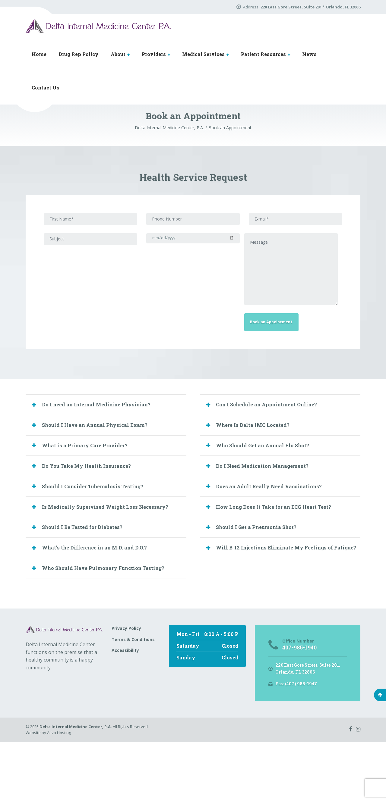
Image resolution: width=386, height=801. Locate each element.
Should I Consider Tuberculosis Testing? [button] (99, 533)
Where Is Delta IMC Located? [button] (258, 464)
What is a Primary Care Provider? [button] (91, 487)
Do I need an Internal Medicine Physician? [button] (103, 442)
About (118, 54)
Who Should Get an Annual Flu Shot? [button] (270, 487)
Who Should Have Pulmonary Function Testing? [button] (112, 624)
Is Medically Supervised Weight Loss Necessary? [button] (112, 556)
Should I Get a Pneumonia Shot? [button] (262, 578)
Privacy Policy (126, 686)
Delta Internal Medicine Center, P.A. (76, 785)
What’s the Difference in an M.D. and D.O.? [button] (101, 601)
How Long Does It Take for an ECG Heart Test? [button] (281, 556)
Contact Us (45, 87)
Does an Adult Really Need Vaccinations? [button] (276, 533)
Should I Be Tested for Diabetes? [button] (87, 578)
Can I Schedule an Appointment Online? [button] (274, 442)
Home (39, 54)
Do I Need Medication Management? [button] (268, 510)
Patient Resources (263, 54)
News (309, 54)
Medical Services (203, 54)
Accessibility (125, 708)
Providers (154, 54)
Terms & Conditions (133, 697)
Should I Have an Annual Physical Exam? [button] (102, 464)
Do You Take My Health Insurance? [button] (93, 510)
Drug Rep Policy (79, 54)
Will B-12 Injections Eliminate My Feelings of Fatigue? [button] (281, 606)
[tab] (106, 441)
